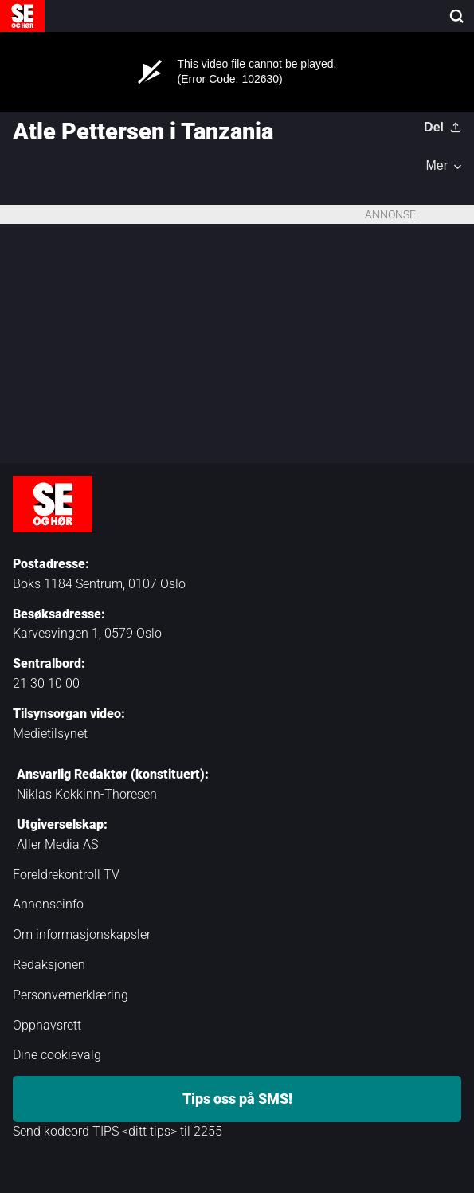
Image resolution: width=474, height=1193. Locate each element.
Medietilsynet (50, 733)
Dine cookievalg (57, 1054)
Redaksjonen (49, 964)
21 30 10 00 (46, 683)
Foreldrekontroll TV (66, 874)
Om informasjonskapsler (82, 934)
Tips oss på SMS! (237, 1098)
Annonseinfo (48, 904)
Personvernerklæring (70, 995)
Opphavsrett (47, 1025)
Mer (436, 165)
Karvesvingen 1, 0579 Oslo (87, 633)
